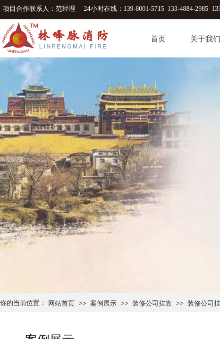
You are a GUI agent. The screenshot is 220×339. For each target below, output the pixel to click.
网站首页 (61, 303)
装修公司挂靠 (152, 303)
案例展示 (103, 303)
